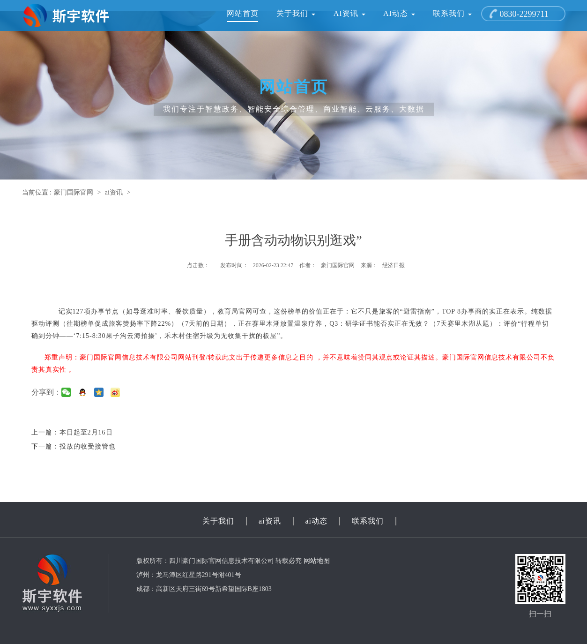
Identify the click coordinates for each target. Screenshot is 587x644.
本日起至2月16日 (86, 432)
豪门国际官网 (73, 192)
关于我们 (295, 13)
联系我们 (452, 13)
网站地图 (317, 560)
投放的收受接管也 (87, 446)
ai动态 (399, 13)
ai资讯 (349, 13)
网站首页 (243, 13)
